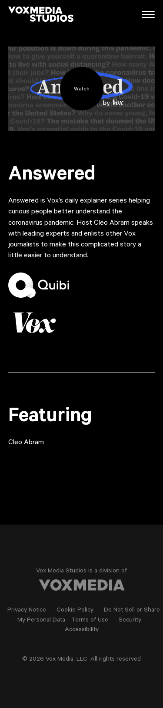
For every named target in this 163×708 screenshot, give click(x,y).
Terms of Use (89, 620)
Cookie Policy (75, 610)
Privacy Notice (26, 610)
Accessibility (82, 630)
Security (130, 620)
